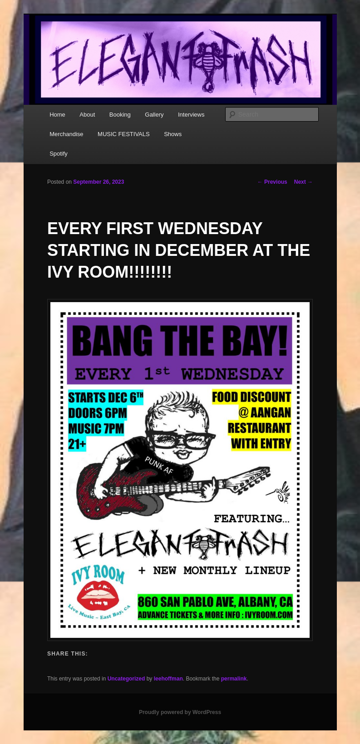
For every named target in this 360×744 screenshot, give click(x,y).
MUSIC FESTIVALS (124, 134)
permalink (234, 678)
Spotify (58, 153)
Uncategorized (126, 678)
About (87, 114)
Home (57, 114)
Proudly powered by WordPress (180, 712)
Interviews (191, 114)
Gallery (154, 114)
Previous (272, 182)
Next (303, 182)
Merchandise (66, 134)
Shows (173, 134)
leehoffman (168, 678)
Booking (120, 114)
